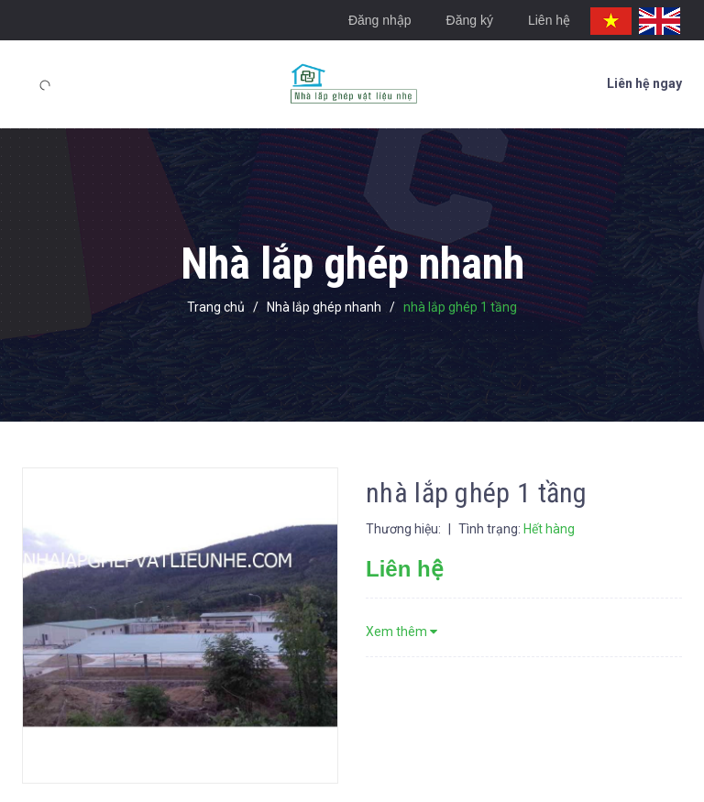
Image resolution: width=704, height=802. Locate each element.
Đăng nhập (380, 20)
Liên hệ (549, 20)
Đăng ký (469, 20)
